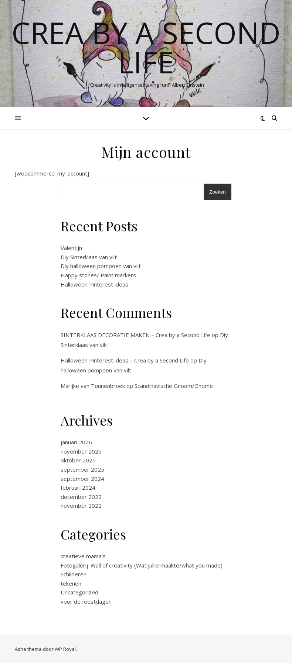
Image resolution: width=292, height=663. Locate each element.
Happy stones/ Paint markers (98, 275)
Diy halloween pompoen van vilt (101, 266)
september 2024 (82, 478)
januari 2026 (76, 442)
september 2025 (82, 469)
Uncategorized (79, 592)
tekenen (71, 583)
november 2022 (81, 505)
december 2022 (81, 496)
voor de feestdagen (86, 601)
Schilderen (73, 574)
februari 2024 (78, 487)
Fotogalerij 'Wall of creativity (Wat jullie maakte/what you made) (142, 565)
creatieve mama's (83, 556)
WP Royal (65, 649)
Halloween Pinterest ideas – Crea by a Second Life (125, 360)
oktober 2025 (78, 460)
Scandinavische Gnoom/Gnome (174, 385)
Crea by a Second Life (146, 47)
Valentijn (71, 247)
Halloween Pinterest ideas (94, 284)
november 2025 (81, 451)
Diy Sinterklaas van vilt (89, 257)
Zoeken (217, 192)
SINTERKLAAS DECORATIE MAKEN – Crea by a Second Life (135, 335)
